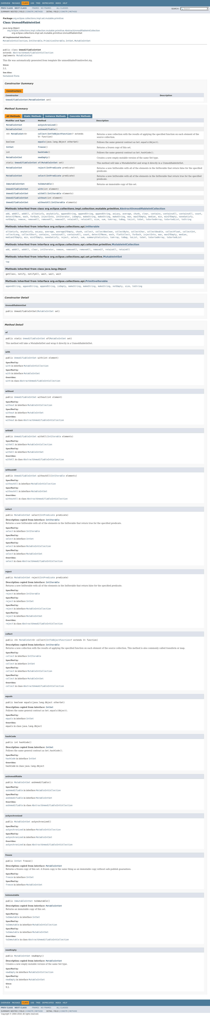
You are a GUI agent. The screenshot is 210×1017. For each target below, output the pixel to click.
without (42, 198)
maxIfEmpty (140, 216)
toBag (122, 219)
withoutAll (44, 202)
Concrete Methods (80, 116)
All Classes (62, 8)
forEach (34, 216)
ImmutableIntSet (15, 184)
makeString (89, 216)
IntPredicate (54, 168)
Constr (29, 12)
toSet (140, 219)
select (41, 176)
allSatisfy (38, 214)
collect (42, 134)
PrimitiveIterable (54, 41)
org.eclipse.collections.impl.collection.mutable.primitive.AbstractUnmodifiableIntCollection (53, 30)
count (198, 214)
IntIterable (35, 41)
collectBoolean (104, 231)
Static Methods (32, 116)
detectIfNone (13, 216)
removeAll (33, 219)
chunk (137, 214)
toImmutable (44, 184)
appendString (68, 214)
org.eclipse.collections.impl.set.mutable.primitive (38, 18)
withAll (42, 193)
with (40, 189)
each (25, 216)
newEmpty (43, 157)
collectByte (122, 231)
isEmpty (76, 216)
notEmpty (10, 219)
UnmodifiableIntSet (17, 100)
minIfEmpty (170, 216)
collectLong (12, 234)
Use (32, 3)
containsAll (170, 214)
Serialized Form (11, 76)
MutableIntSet (83, 41)
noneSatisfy (186, 216)
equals (41, 142)
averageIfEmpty (64, 231)
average (127, 214)
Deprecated (48, 3)
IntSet (69, 41)
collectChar (138, 231)
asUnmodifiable (46, 129)
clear (145, 214)
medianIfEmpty (14, 237)
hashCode (43, 152)
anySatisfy (52, 214)
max (129, 216)
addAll (15, 214)
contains (156, 214)
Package (16, 3)
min (160, 216)
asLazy (116, 214)
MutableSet (17, 134)
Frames (35, 8)
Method (39, 12)
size (96, 219)
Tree (38, 3)
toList (131, 219)
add (7, 214)
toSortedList (171, 219)
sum (103, 219)
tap (7, 262)
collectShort (29, 234)
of (39, 162)
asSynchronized (46, 125)
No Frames (46, 8)
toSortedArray (154, 219)
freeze (41, 147)
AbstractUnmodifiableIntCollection (33, 53)
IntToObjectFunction (59, 134)
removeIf (60, 219)
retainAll (72, 219)
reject (41, 168)
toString (186, 219)
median (152, 216)
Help (65, 3)
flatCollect (123, 234)
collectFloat (173, 231)
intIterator (63, 216)
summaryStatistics (97, 237)
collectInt (189, 231)
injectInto (47, 216)
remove (21, 219)
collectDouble (155, 231)
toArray (112, 219)
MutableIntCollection (15, 41)
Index (58, 3)
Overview (5, 3)
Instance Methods (55, 116)
